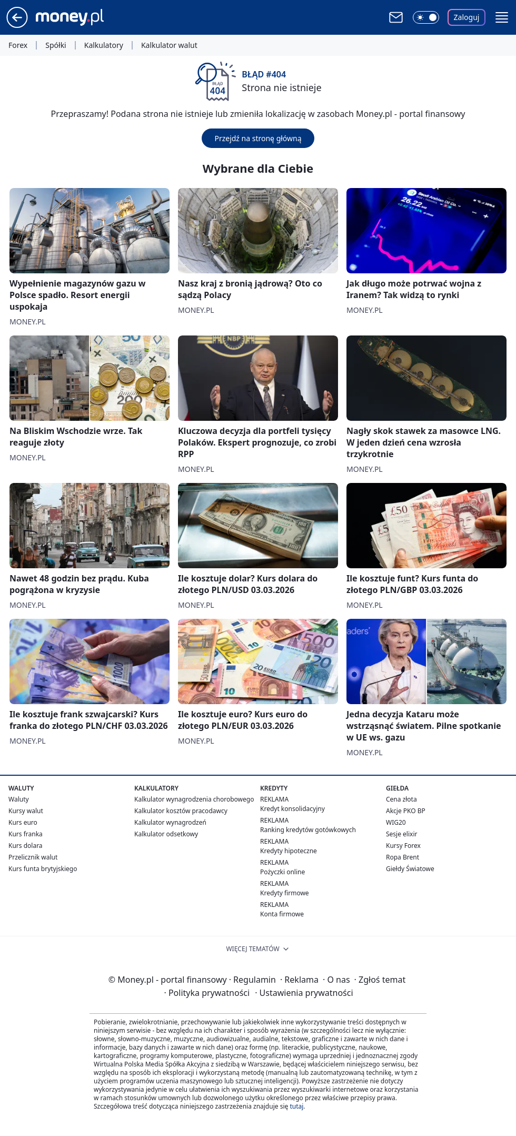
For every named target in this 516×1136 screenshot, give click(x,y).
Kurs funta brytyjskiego (42, 868)
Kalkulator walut (169, 45)
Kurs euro (22, 822)
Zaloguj (467, 17)
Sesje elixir (401, 833)
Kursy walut (25, 810)
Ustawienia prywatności (304, 993)
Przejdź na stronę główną (257, 138)
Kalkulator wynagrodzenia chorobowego (194, 799)
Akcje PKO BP (405, 810)
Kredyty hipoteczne (288, 850)
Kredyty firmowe (284, 892)
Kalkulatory (103, 45)
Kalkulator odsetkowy (166, 833)
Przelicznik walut (32, 857)
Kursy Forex (403, 845)
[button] (501, 17)
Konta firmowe (282, 914)
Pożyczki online (282, 871)
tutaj (296, 1106)
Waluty (18, 799)
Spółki (55, 45)
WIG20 (396, 822)
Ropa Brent (402, 857)
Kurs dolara (25, 845)
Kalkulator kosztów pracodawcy (180, 810)
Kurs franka (25, 833)
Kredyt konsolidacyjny (292, 808)
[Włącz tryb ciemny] (426, 17)
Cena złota (401, 799)
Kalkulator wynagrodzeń (170, 822)
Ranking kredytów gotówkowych (308, 829)
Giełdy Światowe (410, 868)
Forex (17, 45)
